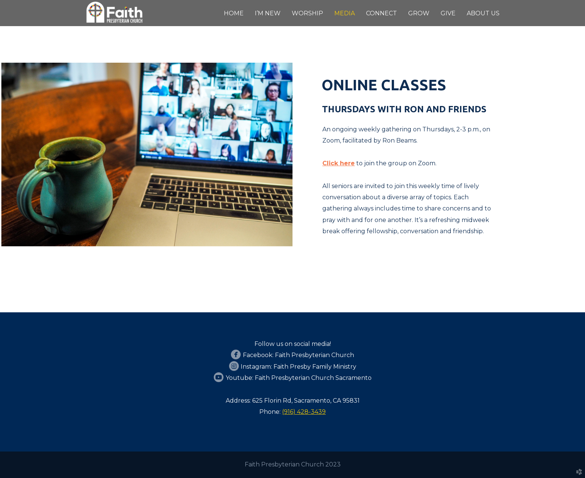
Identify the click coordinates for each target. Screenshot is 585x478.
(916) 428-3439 (304, 411)
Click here (338, 163)
